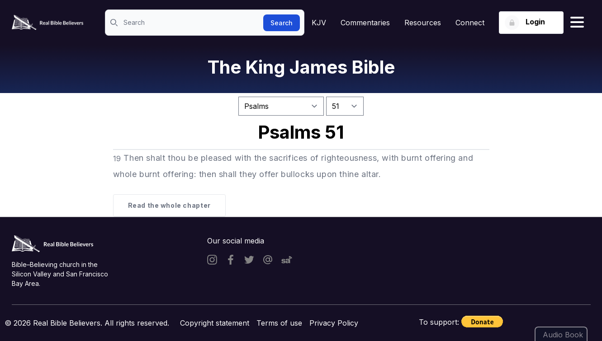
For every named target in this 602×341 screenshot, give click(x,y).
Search (281, 23)
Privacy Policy (333, 322)
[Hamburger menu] (577, 22)
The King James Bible (301, 67)
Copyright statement (214, 322)
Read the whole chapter (169, 205)
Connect (469, 22)
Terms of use (279, 322)
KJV (319, 22)
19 (117, 158)
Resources (422, 22)
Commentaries (365, 22)
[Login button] (531, 22)
